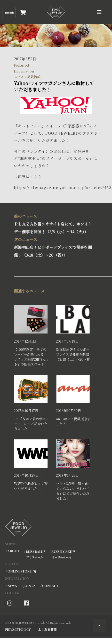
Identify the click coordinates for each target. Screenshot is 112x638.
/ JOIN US (29, 586)
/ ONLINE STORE (21, 571)
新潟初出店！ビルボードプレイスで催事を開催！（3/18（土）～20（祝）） (54, 247)
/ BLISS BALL (34, 554)
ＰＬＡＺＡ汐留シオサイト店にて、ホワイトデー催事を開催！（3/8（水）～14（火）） (54, 223)
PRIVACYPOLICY (18, 630)
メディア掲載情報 (27, 76)
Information (24, 71)
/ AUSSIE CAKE (62, 554)
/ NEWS (11, 586)
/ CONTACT (49, 586)
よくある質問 (47, 629)
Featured (21, 65)
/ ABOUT (12, 551)
